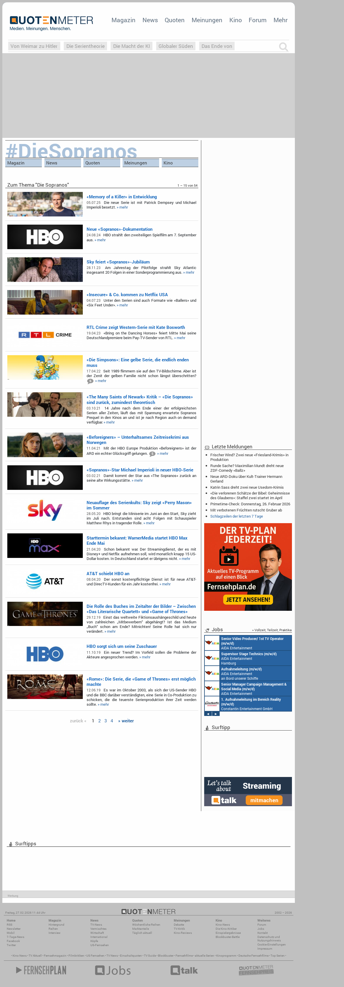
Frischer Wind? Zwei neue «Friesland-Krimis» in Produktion (249, 457)
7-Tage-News (15, 937)
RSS (9, 925)
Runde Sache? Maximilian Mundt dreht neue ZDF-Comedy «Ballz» (247, 468)
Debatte (179, 925)
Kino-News (223, 925)
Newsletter (13, 929)
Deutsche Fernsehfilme (253, 955)
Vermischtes (98, 929)
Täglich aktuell (142, 933)
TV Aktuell (35, 955)
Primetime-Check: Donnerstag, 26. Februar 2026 (250, 503)
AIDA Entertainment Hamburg (241, 658)
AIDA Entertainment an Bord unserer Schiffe (244, 643)
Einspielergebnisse (228, 933)
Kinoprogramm (226, 955)
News (150, 20)
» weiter (126, 721)
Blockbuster (165, 955)
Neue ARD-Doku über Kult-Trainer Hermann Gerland (246, 479)
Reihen (53, 929)
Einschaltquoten (131, 955)
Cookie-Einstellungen (271, 944)
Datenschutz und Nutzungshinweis (269, 938)
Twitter (11, 945)
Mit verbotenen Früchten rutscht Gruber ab (246, 510)
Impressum (264, 948)
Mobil (11, 933)
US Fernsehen (95, 955)
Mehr (281, 20)
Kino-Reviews (183, 933)
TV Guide (150, 955)
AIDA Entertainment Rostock (246, 688)
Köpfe (94, 941)
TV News (112, 955)
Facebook (13, 941)
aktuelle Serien (204, 955)
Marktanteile (140, 929)
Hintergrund (56, 925)
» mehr (122, 207)
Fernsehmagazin (55, 955)
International (99, 937)
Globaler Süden (176, 46)
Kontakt (262, 933)
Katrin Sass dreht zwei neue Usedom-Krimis (247, 487)
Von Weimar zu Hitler (34, 46)
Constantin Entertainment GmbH (243, 703)
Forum (257, 20)
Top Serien (278, 955)
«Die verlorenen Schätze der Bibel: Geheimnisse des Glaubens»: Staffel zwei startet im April (250, 495)
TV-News (96, 925)
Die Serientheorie (85, 46)
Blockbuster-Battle (228, 937)
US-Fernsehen (99, 945)
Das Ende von (217, 46)
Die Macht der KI (131, 46)
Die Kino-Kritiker (226, 929)
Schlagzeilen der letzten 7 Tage (236, 516)
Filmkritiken (76, 955)
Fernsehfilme (184, 955)
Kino (235, 20)
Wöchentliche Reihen (146, 925)
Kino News (20, 955)
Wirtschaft (97, 933)
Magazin (123, 20)
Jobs (260, 929)
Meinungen (207, 20)
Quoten (175, 20)
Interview (55, 933)
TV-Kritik (179, 929)
